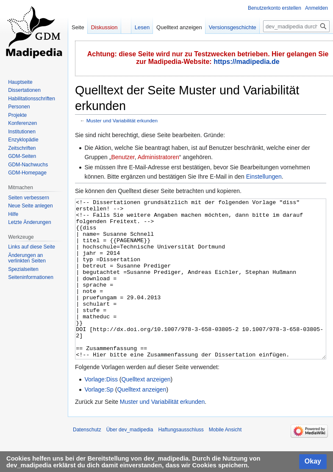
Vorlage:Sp (99, 421)
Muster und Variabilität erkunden (122, 120)
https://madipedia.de (247, 61)
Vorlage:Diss (101, 411)
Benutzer (122, 157)
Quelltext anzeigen (146, 411)
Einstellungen (264, 176)
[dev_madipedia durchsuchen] (296, 26)
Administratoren (158, 157)
